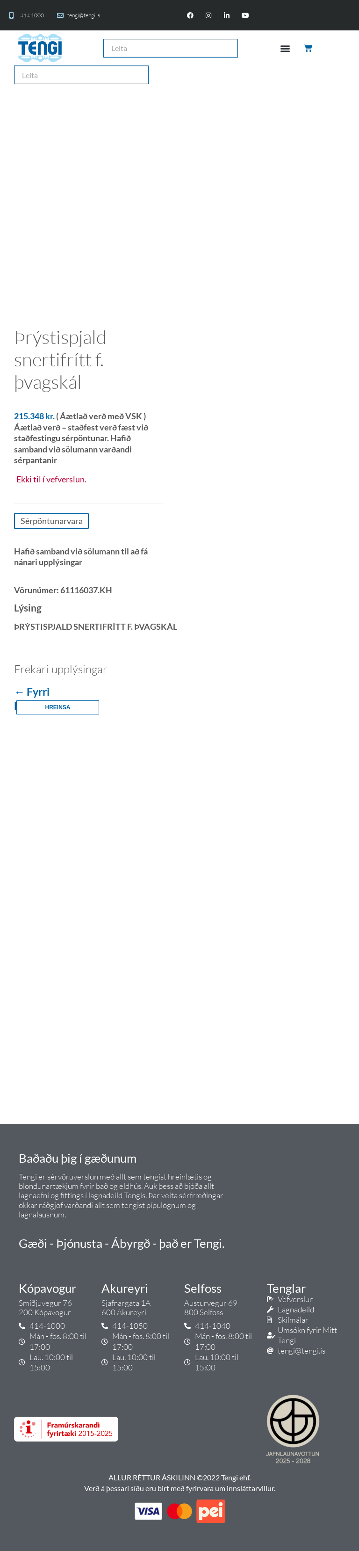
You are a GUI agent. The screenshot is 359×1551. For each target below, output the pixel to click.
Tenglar (286, 1288)
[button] (285, 48)
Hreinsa (57, 707)
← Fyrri (32, 691)
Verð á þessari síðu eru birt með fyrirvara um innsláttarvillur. (179, 1488)
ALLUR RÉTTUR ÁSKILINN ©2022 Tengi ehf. (179, 1477)
